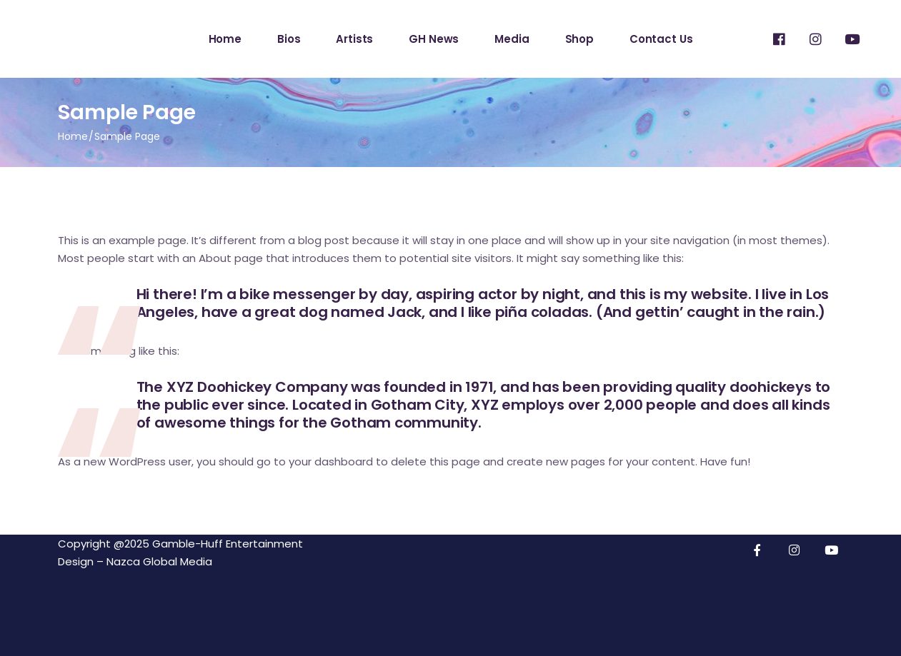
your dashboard (331, 461)
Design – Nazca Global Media (135, 561)
